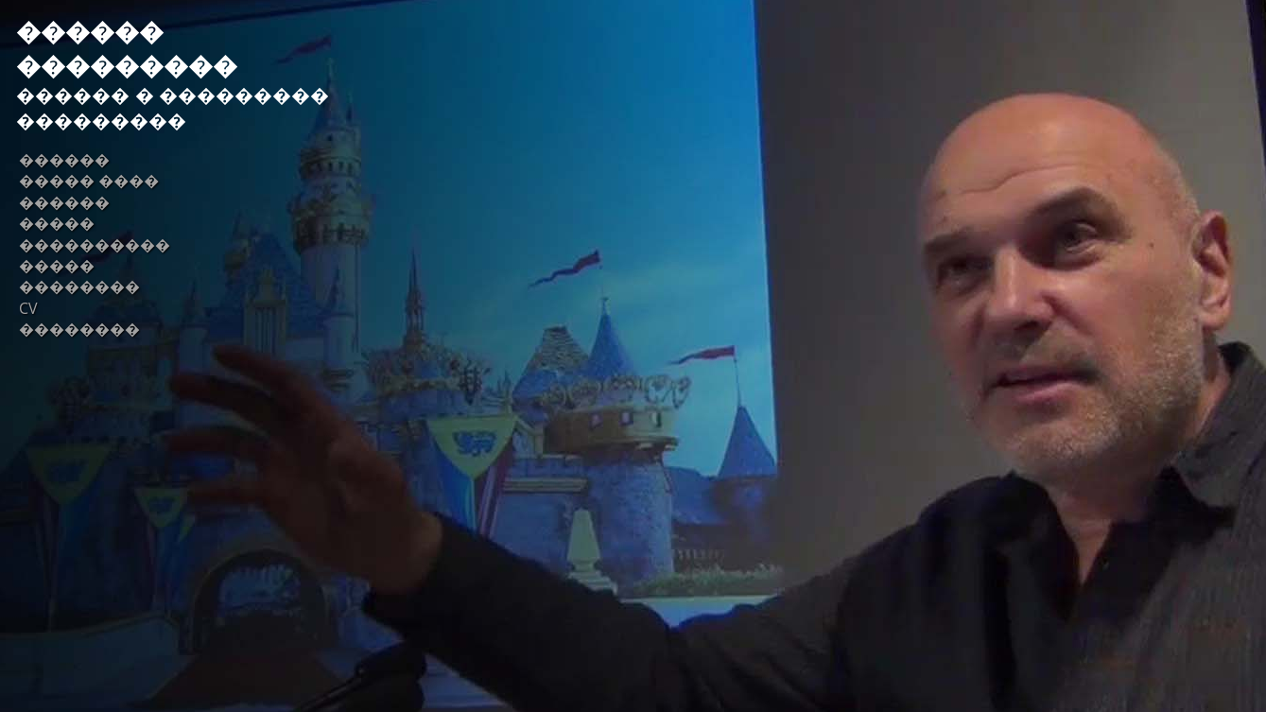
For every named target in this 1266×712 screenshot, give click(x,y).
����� (57, 223)
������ (64, 159)
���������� (94, 244)
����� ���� (89, 180)
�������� (79, 286)
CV (28, 308)
